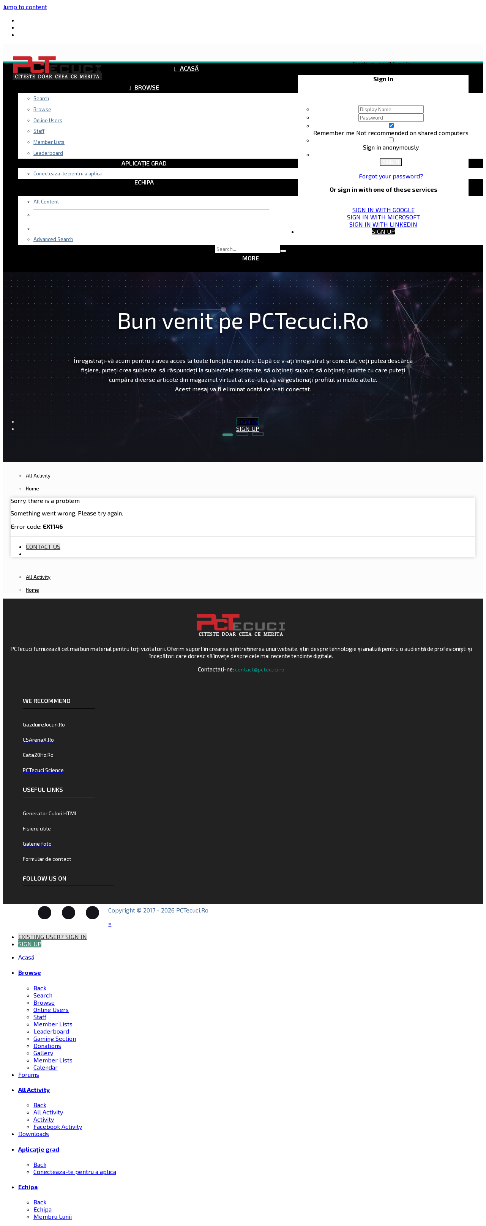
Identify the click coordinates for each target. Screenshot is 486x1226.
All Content (46, 202)
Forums (146, 106)
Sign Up (383, 231)
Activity (43, 1119)
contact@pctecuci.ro (259, 669)
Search (41, 98)
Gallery (43, 1052)
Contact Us (43, 546)
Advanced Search (53, 239)
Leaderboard (51, 1031)
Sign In (391, 162)
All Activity (146, 125)
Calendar (45, 1067)
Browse (146, 87)
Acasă (188, 68)
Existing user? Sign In (383, 63)
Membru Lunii (52, 1216)
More (250, 258)
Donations (47, 1045)
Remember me (334, 132)
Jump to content (25, 6)
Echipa (144, 182)
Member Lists (53, 1023)
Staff (39, 1016)
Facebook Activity (57, 1126)
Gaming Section (54, 1038)
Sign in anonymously (391, 147)
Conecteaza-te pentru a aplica (67, 173)
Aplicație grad (144, 163)
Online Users (51, 1009)
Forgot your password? (391, 176)
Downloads (144, 144)
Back (39, 987)
